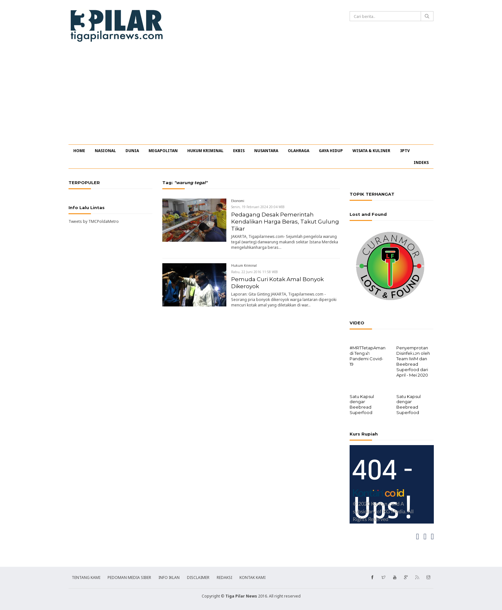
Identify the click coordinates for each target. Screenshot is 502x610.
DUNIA (132, 150)
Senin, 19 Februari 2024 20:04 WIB (258, 207)
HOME (79, 150)
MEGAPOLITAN (163, 150)
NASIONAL (105, 150)
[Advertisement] (251, 96)
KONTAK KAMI (252, 577)
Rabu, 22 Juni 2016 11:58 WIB (254, 272)
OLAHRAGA (298, 150)
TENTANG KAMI (86, 577)
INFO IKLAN (169, 577)
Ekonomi (237, 201)
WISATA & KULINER (371, 150)
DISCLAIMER (198, 577)
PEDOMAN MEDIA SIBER (129, 577)
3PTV (405, 150)
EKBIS (239, 150)
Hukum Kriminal (244, 265)
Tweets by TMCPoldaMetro (94, 221)
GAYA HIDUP (331, 150)
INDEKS (421, 162)
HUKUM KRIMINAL (205, 150)
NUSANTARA (266, 150)
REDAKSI (224, 577)
